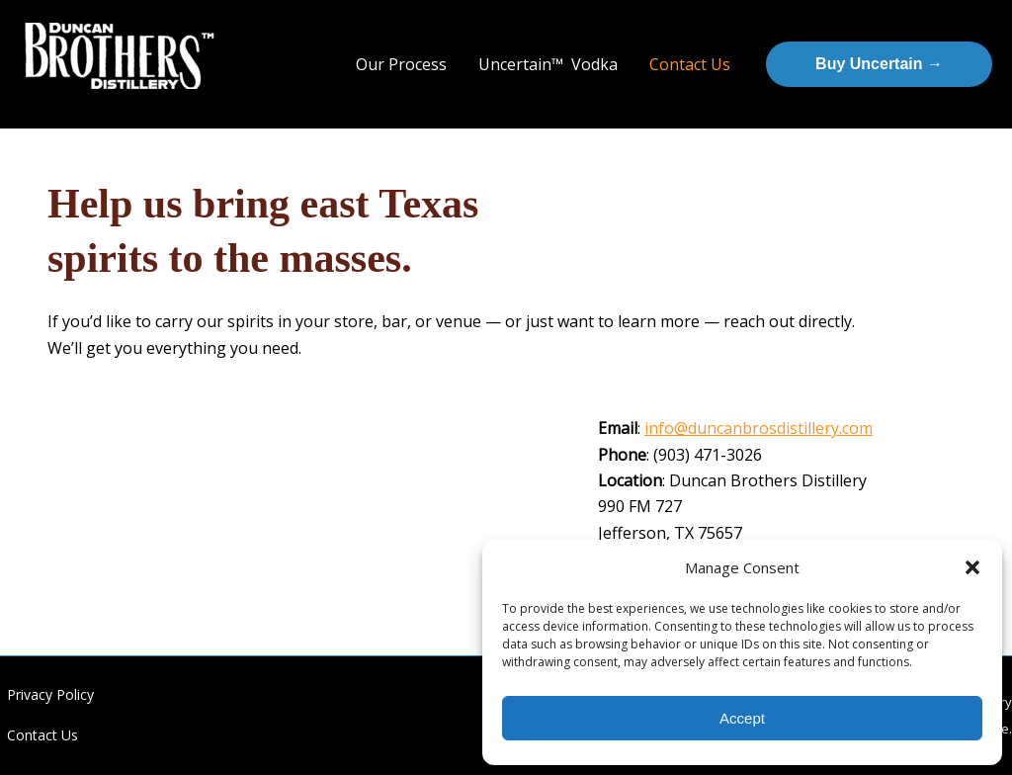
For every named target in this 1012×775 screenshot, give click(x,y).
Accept (742, 718)
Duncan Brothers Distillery (105, 98)
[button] (972, 567)
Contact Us (689, 64)
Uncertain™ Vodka (548, 64)
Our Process (401, 64)
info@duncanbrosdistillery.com (758, 428)
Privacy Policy (50, 694)
